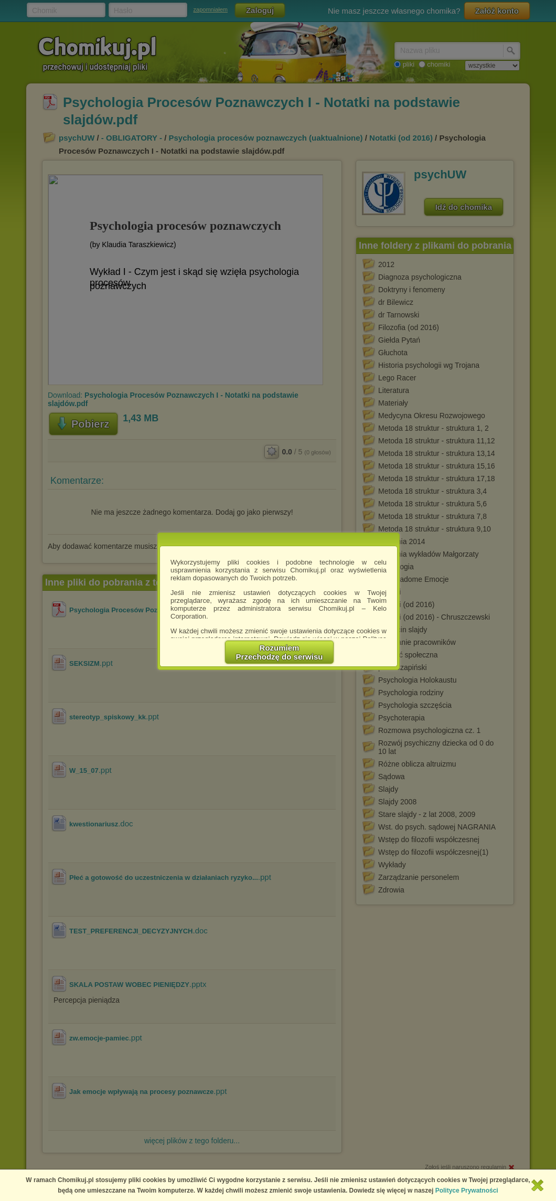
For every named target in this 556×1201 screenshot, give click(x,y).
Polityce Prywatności (466, 1190)
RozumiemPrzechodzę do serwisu (279, 652)
